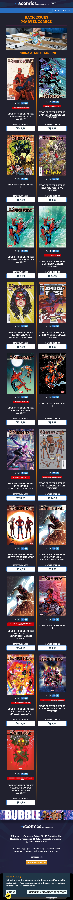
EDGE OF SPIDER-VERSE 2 (21, 185)
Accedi (67, 11)
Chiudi (11, 892)
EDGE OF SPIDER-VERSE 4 (52, 626)
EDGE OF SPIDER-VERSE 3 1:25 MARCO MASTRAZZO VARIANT (21, 486)
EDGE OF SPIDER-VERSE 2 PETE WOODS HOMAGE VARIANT (52, 335)
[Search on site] (50, 11)
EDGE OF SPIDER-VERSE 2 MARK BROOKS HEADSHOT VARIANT (21, 335)
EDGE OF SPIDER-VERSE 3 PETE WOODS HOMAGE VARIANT (20, 557)
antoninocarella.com (36, 862)
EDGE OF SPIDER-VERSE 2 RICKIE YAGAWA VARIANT (21, 410)
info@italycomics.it (21, 839)
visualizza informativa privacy (47, 892)
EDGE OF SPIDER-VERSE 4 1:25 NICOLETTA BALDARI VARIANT (21, 711)
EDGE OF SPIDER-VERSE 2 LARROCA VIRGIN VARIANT (52, 264)
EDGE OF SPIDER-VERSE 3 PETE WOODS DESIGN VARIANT (52, 486)
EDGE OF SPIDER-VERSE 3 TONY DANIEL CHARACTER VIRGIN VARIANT (21, 635)
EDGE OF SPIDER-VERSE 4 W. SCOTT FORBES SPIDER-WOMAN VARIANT (21, 789)
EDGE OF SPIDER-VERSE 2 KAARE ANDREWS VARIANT (52, 188)
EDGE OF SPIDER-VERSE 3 (52, 404)
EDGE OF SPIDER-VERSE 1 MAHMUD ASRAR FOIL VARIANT (52, 115)
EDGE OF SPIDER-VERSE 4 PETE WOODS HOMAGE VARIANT (52, 708)
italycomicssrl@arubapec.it (47, 839)
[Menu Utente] (53, 4)
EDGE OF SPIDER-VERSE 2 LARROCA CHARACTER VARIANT (20, 259)
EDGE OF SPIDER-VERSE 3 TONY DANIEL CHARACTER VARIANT (52, 557)
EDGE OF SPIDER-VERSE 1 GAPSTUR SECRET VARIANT (21, 116)
